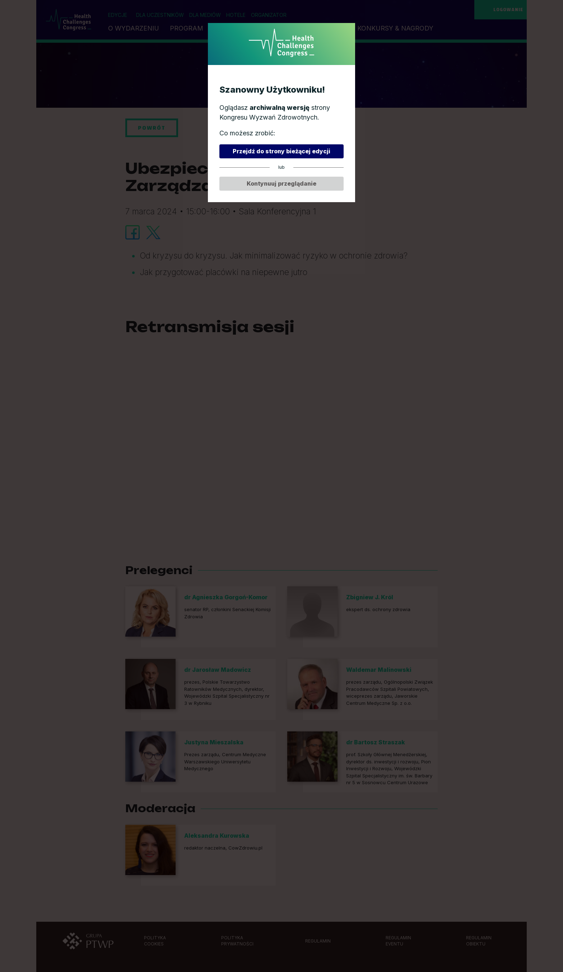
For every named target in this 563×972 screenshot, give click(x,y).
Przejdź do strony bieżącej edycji (281, 151)
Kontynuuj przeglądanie (281, 183)
